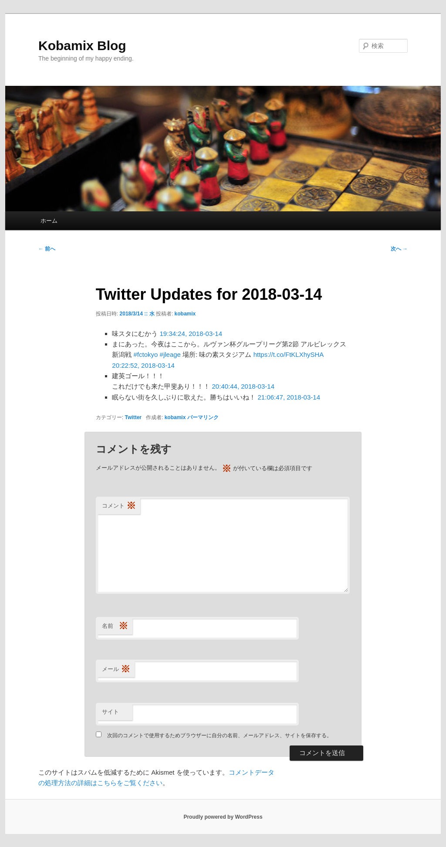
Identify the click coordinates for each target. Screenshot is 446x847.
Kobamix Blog (82, 45)
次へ (399, 249)
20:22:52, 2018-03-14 (143, 365)
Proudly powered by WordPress (222, 817)
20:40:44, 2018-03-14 (243, 386)
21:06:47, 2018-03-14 (289, 397)
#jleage (170, 354)
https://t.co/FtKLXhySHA (288, 354)
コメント (119, 506)
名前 (115, 626)
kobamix (185, 314)
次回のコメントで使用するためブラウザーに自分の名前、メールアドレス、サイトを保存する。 (219, 735)
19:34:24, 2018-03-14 (191, 333)
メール (116, 669)
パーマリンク (203, 417)
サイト (110, 711)
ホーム (49, 220)
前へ (46, 249)
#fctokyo (146, 354)
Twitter (133, 417)
